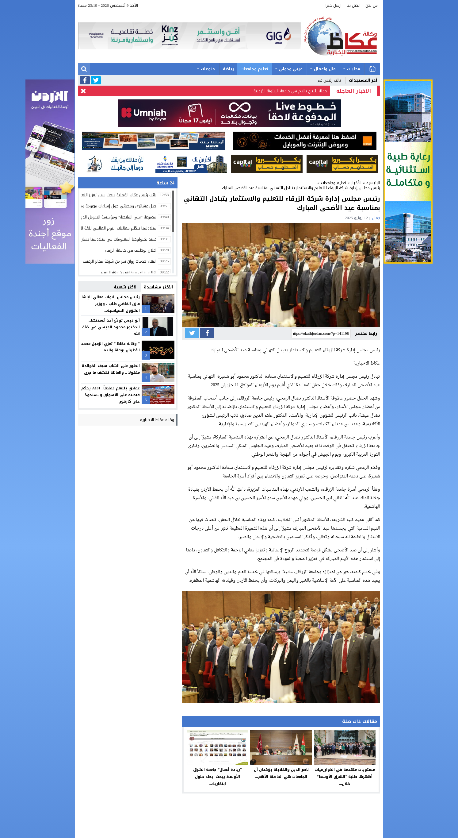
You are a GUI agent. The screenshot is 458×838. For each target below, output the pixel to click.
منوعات (208, 69)
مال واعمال (325, 69)
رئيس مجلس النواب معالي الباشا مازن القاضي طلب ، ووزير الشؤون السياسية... (111, 304)
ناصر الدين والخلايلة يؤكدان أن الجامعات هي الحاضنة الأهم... (281, 773)
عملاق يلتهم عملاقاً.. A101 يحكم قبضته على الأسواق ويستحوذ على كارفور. (110, 395)
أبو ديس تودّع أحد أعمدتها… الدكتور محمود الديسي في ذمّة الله (111, 327)
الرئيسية (372, 69)
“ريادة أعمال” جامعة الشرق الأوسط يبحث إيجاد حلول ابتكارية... (217, 776)
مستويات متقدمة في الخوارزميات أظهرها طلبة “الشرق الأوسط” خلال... (345, 776)
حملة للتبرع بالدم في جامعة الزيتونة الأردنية (290, 91)
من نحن (371, 5)
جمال (376, 218)
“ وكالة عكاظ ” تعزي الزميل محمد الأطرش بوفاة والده (110, 347)
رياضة (228, 69)
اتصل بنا (354, 5)
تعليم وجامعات (254, 69)
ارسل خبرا (334, 5)
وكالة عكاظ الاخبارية (157, 419)
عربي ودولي (291, 69)
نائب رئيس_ (331, 80)
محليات (353, 69)
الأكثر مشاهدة (158, 287)
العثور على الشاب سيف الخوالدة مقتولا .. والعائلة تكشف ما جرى (111, 369)
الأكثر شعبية (126, 287)
